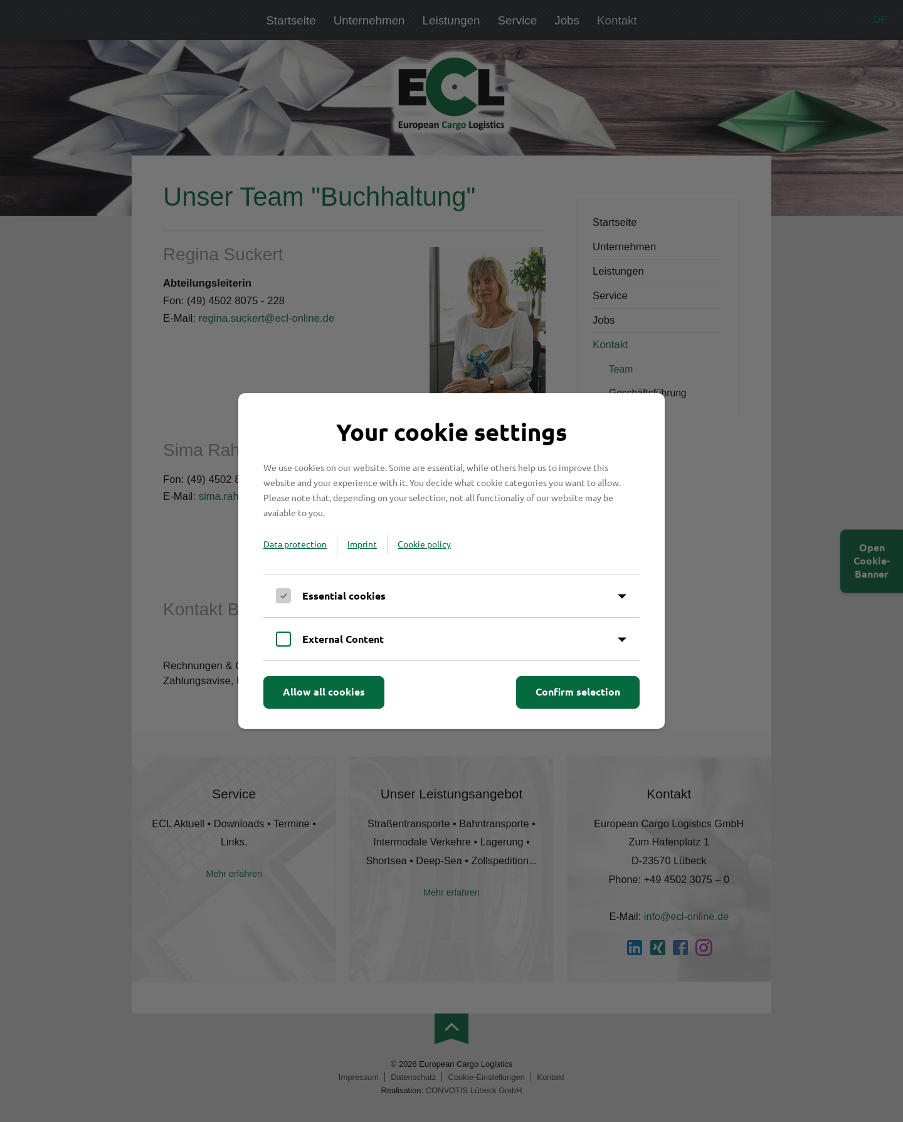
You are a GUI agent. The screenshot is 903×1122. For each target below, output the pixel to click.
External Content (343, 638)
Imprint (362, 543)
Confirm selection (578, 691)
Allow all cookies (324, 691)
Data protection (295, 543)
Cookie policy (424, 543)
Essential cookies (344, 595)
